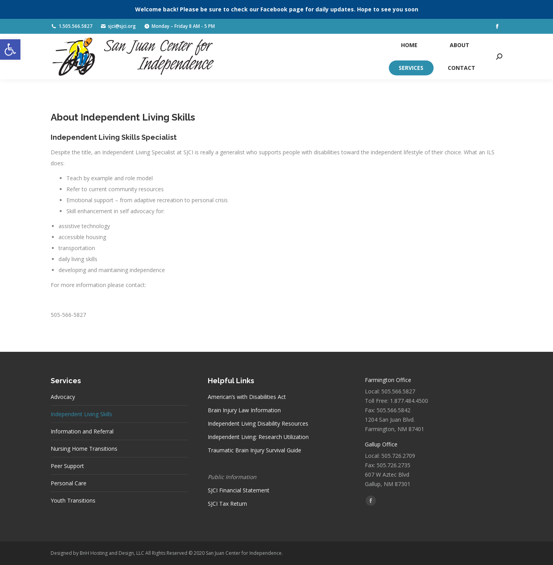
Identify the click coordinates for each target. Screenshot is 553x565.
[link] (10, 49)
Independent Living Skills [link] (81, 414)
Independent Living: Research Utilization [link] (258, 437)
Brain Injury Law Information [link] (244, 410)
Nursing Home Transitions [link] (84, 448)
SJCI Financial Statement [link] (238, 490)
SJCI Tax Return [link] (227, 503)
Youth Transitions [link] (73, 500)
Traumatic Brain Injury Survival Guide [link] (254, 450)
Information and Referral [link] (82, 431)
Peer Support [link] (67, 466)
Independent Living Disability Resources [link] (258, 423)
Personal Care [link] (68, 483)
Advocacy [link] (63, 396)
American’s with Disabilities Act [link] (247, 396)
